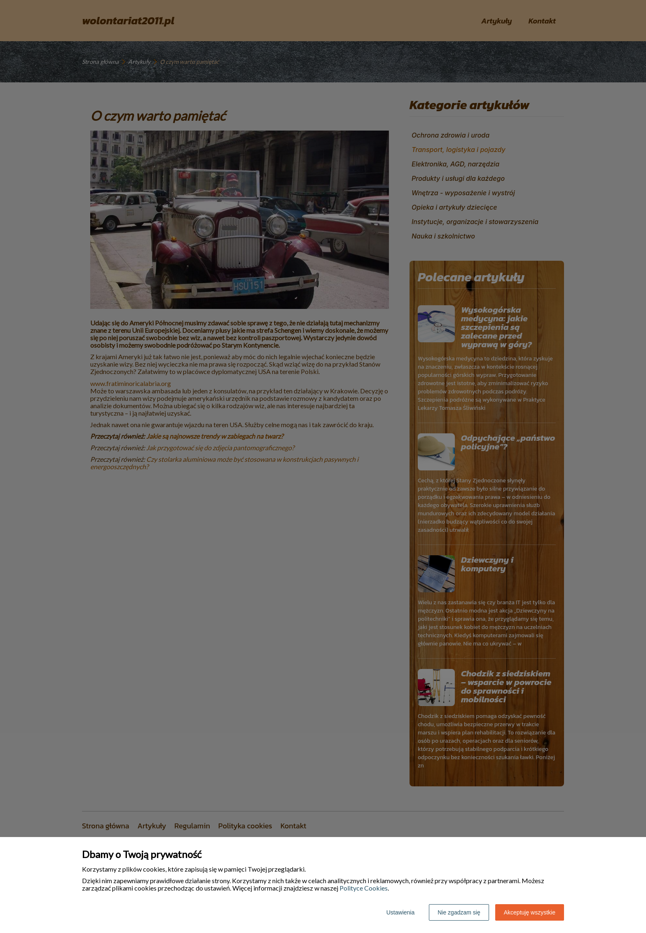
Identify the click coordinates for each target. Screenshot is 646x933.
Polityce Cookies (363, 888)
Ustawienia (400, 912)
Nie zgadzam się (459, 912)
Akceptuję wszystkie (529, 912)
